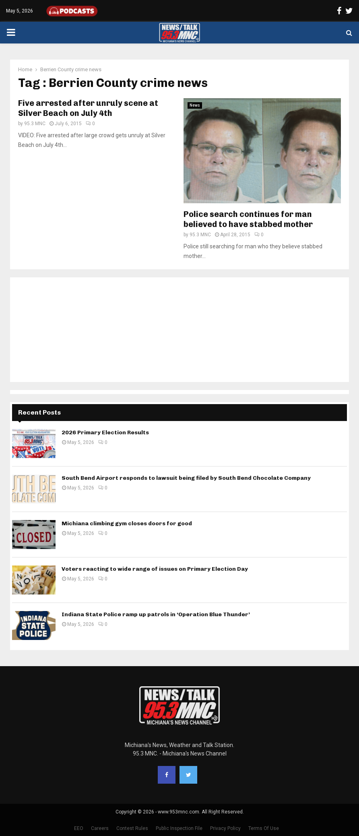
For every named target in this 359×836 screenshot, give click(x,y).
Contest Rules (132, 828)
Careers (100, 828)
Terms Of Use (263, 828)
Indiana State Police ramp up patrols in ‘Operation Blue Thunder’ (156, 614)
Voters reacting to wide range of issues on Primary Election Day (155, 569)
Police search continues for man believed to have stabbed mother (248, 219)
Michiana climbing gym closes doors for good (127, 523)
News (195, 105)
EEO (78, 828)
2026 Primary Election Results (105, 432)
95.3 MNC (34, 123)
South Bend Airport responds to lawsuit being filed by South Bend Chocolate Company (186, 478)
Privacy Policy (225, 828)
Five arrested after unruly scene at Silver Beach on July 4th (88, 108)
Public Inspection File (179, 828)
